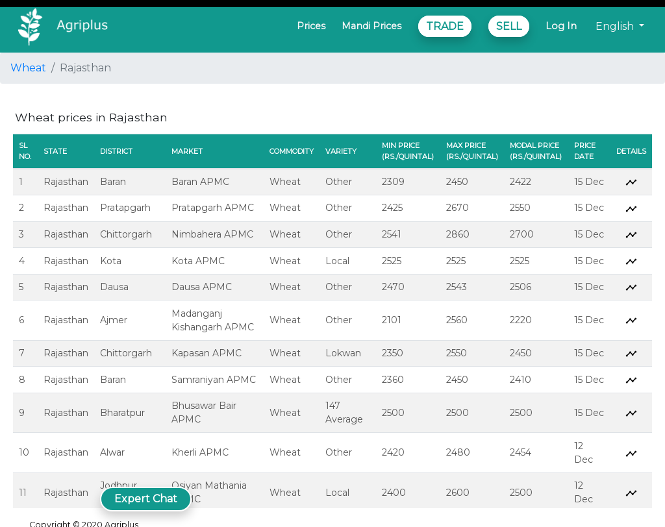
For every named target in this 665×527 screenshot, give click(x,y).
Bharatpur (122, 413)
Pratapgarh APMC (212, 208)
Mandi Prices (371, 26)
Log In (561, 26)
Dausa (114, 287)
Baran (113, 182)
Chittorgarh (126, 234)
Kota (110, 261)
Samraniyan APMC (213, 380)
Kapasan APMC (206, 353)
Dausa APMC (201, 287)
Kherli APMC (200, 452)
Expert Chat (145, 499)
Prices (311, 26)
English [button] (616, 26)
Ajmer (113, 320)
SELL (508, 26)
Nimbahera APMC (212, 234)
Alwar (112, 452)
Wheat (28, 68)
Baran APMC (200, 182)
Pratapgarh (125, 208)
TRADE (445, 26)
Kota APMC (198, 261)
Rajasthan (66, 182)
